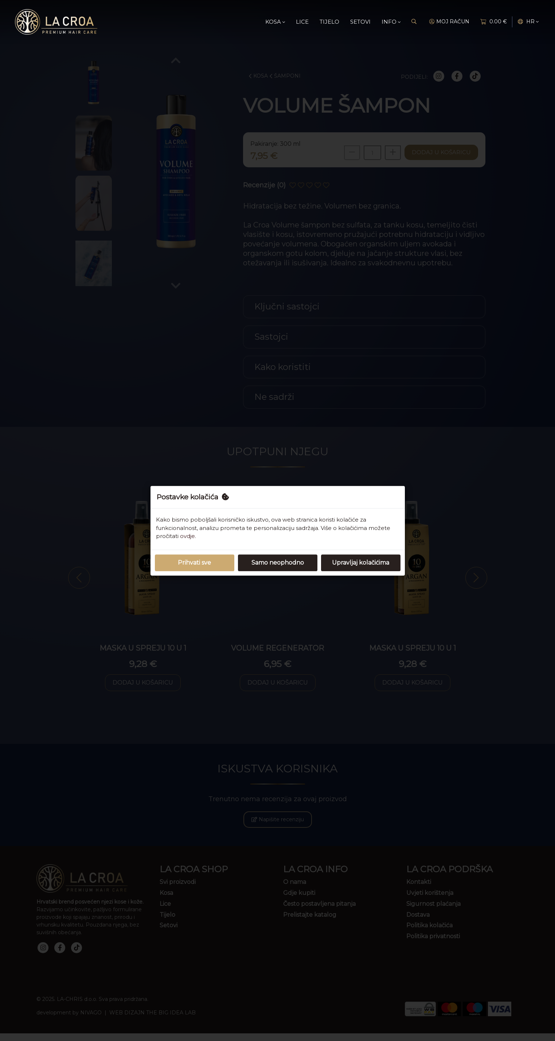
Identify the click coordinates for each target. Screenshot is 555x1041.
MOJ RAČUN (449, 21)
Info (391, 21)
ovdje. (188, 536)
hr (528, 22)
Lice (302, 21)
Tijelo (329, 21)
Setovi (360, 21)
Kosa (275, 21)
